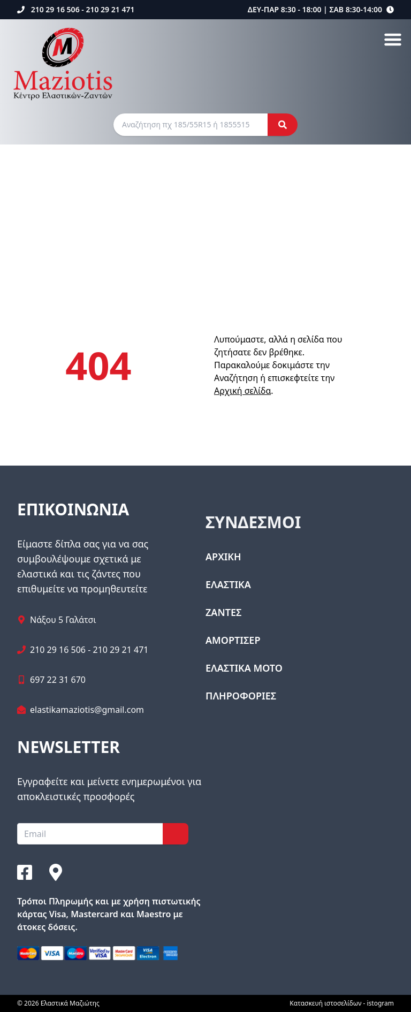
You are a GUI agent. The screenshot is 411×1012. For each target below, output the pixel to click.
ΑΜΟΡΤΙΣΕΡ (233, 640)
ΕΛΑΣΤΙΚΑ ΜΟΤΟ (244, 667)
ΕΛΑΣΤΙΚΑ (228, 584)
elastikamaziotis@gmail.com (87, 710)
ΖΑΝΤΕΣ (223, 612)
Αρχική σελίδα (242, 391)
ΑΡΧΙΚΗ (223, 556)
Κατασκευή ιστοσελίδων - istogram (342, 1003)
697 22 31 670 (58, 680)
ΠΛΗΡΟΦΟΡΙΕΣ (241, 695)
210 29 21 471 (110, 9)
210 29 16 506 (55, 9)
